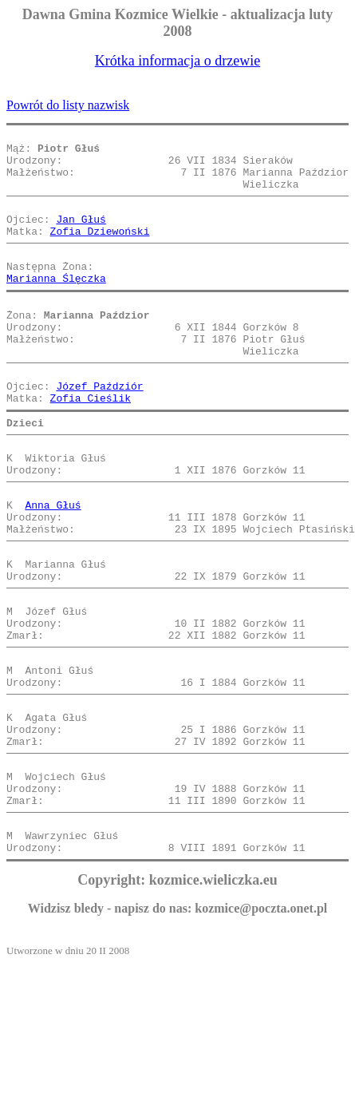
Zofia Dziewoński (100, 250)
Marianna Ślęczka (56, 304)
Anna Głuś (53, 564)
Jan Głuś (80, 235)
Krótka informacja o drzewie (177, 61)
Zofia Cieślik (90, 443)
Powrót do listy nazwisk (67, 105)
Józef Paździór (99, 429)
